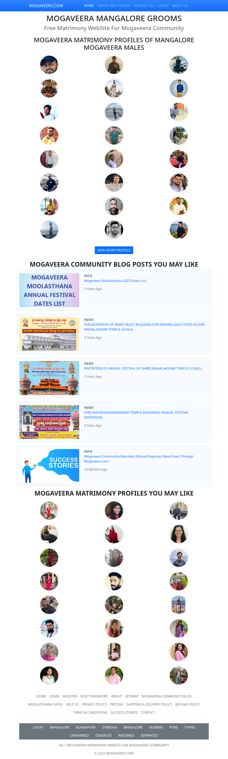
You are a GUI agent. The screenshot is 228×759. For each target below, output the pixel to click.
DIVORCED (104, 735)
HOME (89, 5)
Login (54, 696)
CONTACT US (143, 5)
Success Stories (124, 712)
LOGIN (164, 5)
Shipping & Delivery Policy (149, 704)
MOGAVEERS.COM (46, 5)
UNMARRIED (79, 735)
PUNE (173, 727)
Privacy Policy (94, 704)
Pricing (116, 704)
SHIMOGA (109, 727)
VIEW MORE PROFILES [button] (114, 250)
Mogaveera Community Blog (167, 696)
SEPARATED (149, 735)
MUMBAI (156, 727)
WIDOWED (126, 735)
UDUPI (38, 727)
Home (41, 696)
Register (70, 696)
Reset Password (94, 696)
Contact (148, 712)
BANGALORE (133, 727)
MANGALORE (59, 727)
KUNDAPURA (86, 727)
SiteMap (132, 696)
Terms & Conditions (90, 712)
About (116, 696)
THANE (189, 727)
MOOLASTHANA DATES (45, 704)
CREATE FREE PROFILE (113, 5)
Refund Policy (187, 704)
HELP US (72, 704)
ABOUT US (180, 5)
